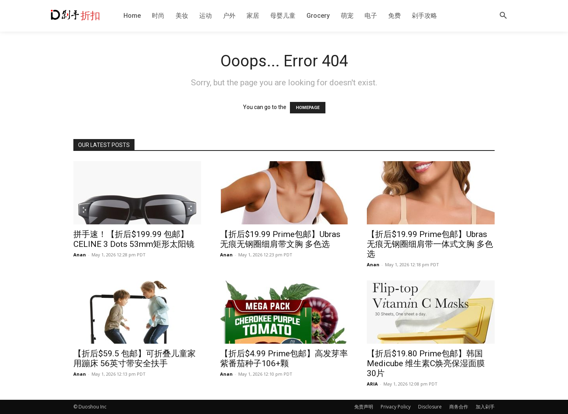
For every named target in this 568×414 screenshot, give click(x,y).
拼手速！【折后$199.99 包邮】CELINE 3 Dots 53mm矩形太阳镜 (133, 239)
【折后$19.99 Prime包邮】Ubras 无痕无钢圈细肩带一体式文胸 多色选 (430, 244)
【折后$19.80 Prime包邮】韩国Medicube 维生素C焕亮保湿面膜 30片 (426, 363)
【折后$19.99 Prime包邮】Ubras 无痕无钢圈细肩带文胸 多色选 (280, 239)
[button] (503, 16)
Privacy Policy (396, 406)
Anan (79, 255)
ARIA (372, 384)
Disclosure (430, 406)
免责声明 (363, 406)
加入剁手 (485, 406)
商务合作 (458, 406)
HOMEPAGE (308, 107)
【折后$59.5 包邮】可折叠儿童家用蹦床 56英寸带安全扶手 (134, 358)
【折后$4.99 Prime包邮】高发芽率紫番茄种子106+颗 (284, 358)
